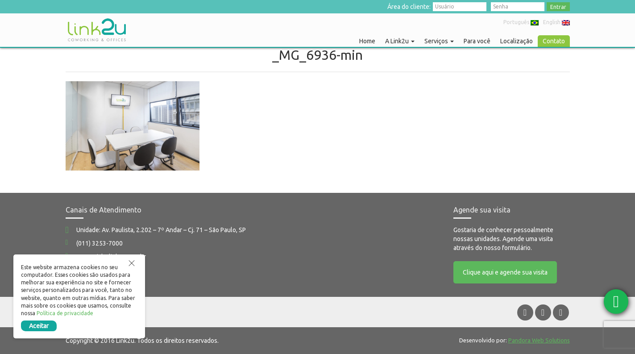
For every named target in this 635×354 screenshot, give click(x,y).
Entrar (558, 7)
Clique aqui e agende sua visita (505, 272)
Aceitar (39, 325)
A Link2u (400, 41)
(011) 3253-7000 (99, 243)
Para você (477, 41)
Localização (516, 41)
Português (521, 22)
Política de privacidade (65, 313)
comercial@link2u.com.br (111, 256)
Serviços (439, 41)
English (556, 22)
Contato (554, 41)
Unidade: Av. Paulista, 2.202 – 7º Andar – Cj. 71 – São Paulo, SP (161, 229)
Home (367, 41)
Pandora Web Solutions (539, 340)
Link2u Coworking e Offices (97, 30)
